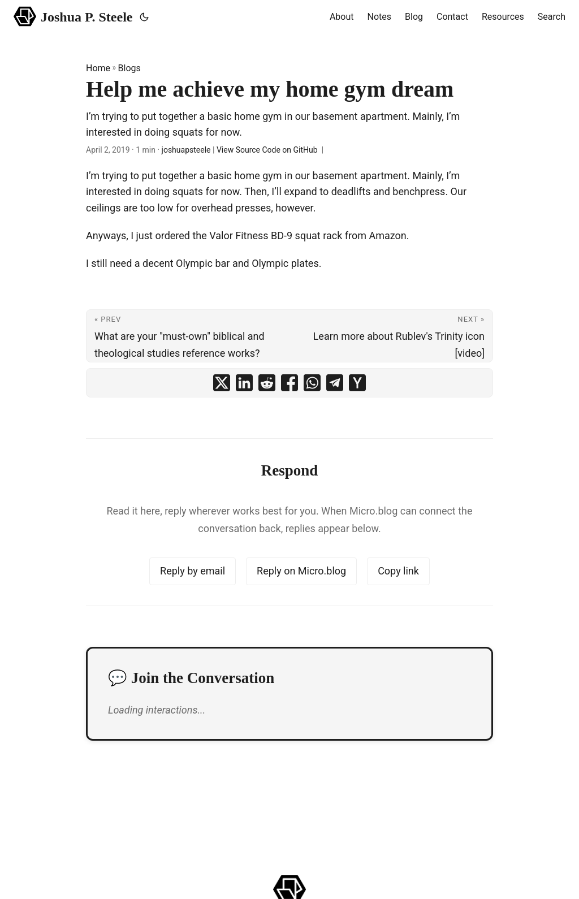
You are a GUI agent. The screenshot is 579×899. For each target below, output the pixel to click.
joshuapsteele (186, 149)
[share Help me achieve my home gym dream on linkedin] (244, 382)
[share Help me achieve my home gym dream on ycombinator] (357, 382)
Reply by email (192, 571)
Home (98, 68)
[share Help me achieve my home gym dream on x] (221, 382)
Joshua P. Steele (73, 16)
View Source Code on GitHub (267, 149)
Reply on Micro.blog (301, 571)
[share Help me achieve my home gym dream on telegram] (334, 382)
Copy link (398, 571)
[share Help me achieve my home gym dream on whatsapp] (312, 382)
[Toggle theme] (144, 17)
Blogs (129, 68)
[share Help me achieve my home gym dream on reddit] (266, 382)
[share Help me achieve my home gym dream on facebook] (289, 382)
